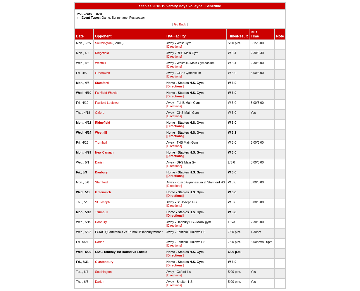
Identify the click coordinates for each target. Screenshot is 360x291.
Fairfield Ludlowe (107, 102)
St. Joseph (102, 202)
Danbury (101, 172)
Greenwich (102, 73)
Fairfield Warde (106, 92)
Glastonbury (104, 262)
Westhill (100, 63)
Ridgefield (102, 53)
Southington (103, 43)
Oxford (99, 112)
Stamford (102, 83)
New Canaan (104, 152)
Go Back (180, 24)
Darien (99, 162)
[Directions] (174, 46)
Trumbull (101, 142)
